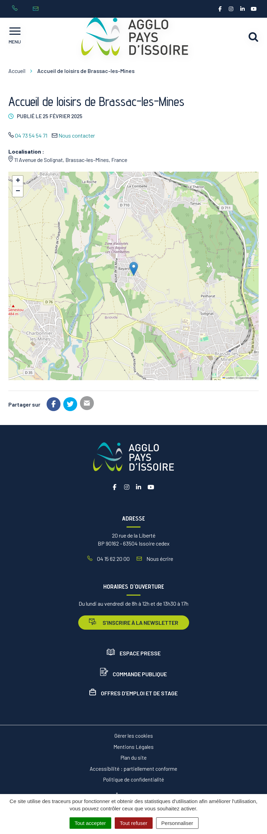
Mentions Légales (133, 747)
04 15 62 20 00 (108, 558)
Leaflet (228, 377)
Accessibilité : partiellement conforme (133, 769)
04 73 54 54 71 (31, 135)
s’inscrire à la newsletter (133, 622)
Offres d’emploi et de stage (133, 693)
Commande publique (133, 674)
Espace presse (134, 653)
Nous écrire (155, 558)
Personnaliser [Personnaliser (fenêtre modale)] (177, 823)
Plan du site (134, 757)
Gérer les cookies (133, 736)
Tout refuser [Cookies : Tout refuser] (133, 823)
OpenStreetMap (247, 377)
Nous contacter (76, 135)
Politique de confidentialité (133, 779)
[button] (133, 269)
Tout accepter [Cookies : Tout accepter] (90, 823)
